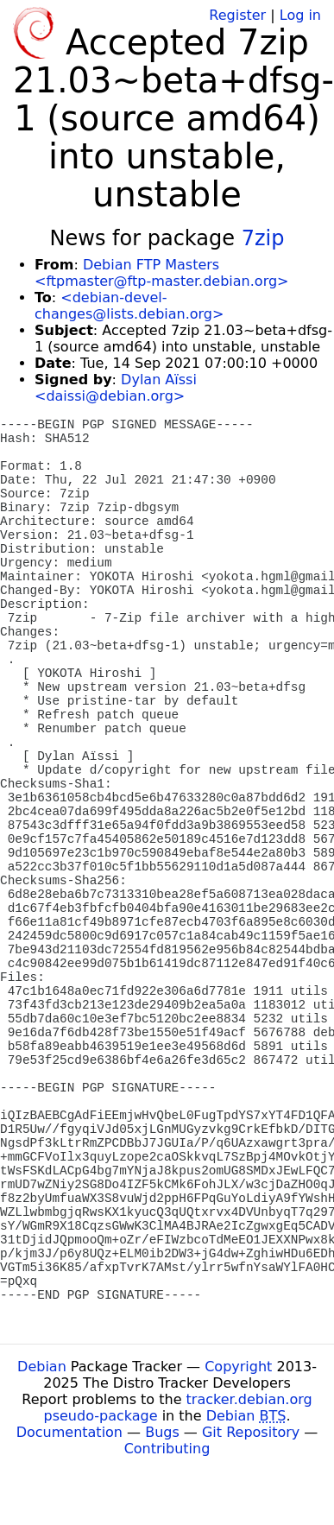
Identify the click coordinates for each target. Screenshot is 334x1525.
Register (237, 15)
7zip (263, 238)
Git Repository (250, 1432)
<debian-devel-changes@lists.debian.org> (129, 305)
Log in (300, 15)
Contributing (167, 1448)
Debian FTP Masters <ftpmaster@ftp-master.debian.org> (161, 272)
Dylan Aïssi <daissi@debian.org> (116, 387)
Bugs (162, 1432)
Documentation (69, 1432)
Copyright (238, 1366)
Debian (41, 1366)
